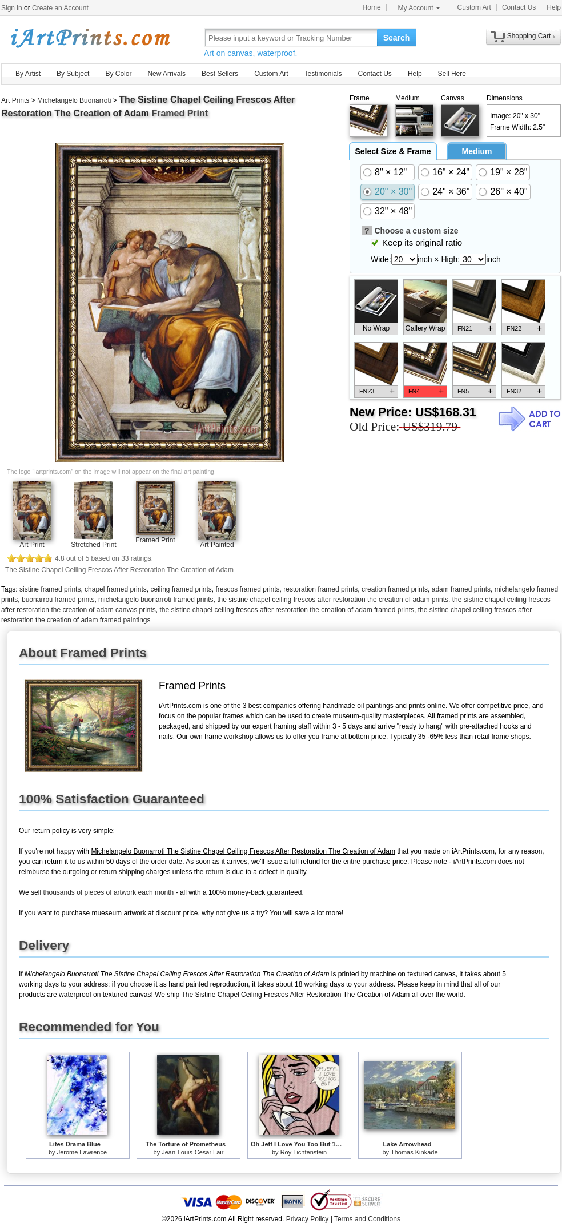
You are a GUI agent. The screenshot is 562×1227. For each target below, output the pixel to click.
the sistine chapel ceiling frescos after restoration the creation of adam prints (332, 600)
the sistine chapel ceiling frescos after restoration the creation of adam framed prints (286, 610)
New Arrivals (166, 74)
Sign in (11, 8)
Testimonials (323, 74)
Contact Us (519, 7)
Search (396, 37)
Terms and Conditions (367, 1219)
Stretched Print (93, 545)
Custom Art (474, 7)
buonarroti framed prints (58, 600)
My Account (419, 8)
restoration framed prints (320, 589)
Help (554, 7)
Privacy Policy (307, 1219)
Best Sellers (220, 74)
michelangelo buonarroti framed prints (155, 600)
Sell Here (452, 74)
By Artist (28, 74)
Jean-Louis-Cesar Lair (192, 1152)
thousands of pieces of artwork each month (108, 892)
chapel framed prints (116, 589)
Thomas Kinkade (414, 1152)
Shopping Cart (529, 36)
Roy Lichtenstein (303, 1152)
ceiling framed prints (180, 589)
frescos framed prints (248, 589)
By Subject (73, 74)
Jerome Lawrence (82, 1152)
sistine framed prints (50, 589)
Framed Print (155, 540)
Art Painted (217, 545)
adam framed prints (461, 589)
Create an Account (60, 8)
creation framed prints (395, 589)
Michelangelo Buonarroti (74, 100)
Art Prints (15, 100)
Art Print (31, 545)
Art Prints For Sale (89, 37)
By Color (118, 74)
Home (372, 7)
